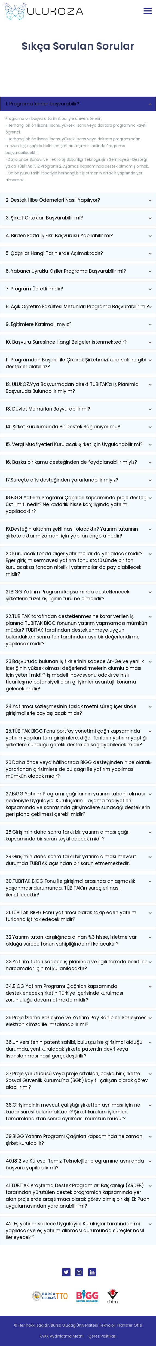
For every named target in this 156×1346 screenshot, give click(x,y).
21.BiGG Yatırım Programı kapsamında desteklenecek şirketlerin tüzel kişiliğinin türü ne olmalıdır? (67, 595)
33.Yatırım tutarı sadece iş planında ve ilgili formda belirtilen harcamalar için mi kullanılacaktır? (77, 965)
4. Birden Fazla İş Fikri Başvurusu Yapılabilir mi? (59, 235)
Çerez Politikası (102, 1336)
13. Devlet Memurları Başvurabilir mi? (48, 409)
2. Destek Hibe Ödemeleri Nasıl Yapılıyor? (53, 200)
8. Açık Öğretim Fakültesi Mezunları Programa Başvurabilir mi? (77, 306)
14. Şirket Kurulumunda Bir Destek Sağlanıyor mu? (63, 426)
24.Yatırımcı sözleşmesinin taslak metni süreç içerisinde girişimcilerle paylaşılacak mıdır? (71, 710)
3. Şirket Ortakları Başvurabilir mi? (44, 218)
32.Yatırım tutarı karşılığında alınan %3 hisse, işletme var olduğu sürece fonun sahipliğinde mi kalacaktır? (71, 940)
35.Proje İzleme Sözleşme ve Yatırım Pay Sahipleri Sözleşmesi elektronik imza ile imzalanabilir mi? (77, 1021)
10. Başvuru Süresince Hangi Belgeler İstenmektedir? (66, 342)
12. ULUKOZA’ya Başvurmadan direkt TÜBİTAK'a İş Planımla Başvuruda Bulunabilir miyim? (72, 387)
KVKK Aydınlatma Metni (61, 1336)
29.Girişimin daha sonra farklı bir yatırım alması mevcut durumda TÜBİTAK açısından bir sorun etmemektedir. (71, 860)
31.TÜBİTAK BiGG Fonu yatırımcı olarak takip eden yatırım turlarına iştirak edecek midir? (71, 916)
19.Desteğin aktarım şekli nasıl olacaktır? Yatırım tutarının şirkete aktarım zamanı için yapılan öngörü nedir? (72, 532)
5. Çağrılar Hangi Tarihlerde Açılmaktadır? (54, 253)
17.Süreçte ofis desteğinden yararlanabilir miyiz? (62, 480)
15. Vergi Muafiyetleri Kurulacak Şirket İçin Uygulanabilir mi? (74, 444)
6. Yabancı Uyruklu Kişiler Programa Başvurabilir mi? (66, 271)
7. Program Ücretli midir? (34, 289)
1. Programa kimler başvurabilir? (42, 103)
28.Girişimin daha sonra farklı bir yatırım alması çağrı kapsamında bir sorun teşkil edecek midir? (68, 835)
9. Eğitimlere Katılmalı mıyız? (38, 324)
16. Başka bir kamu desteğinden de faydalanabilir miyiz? (71, 462)
